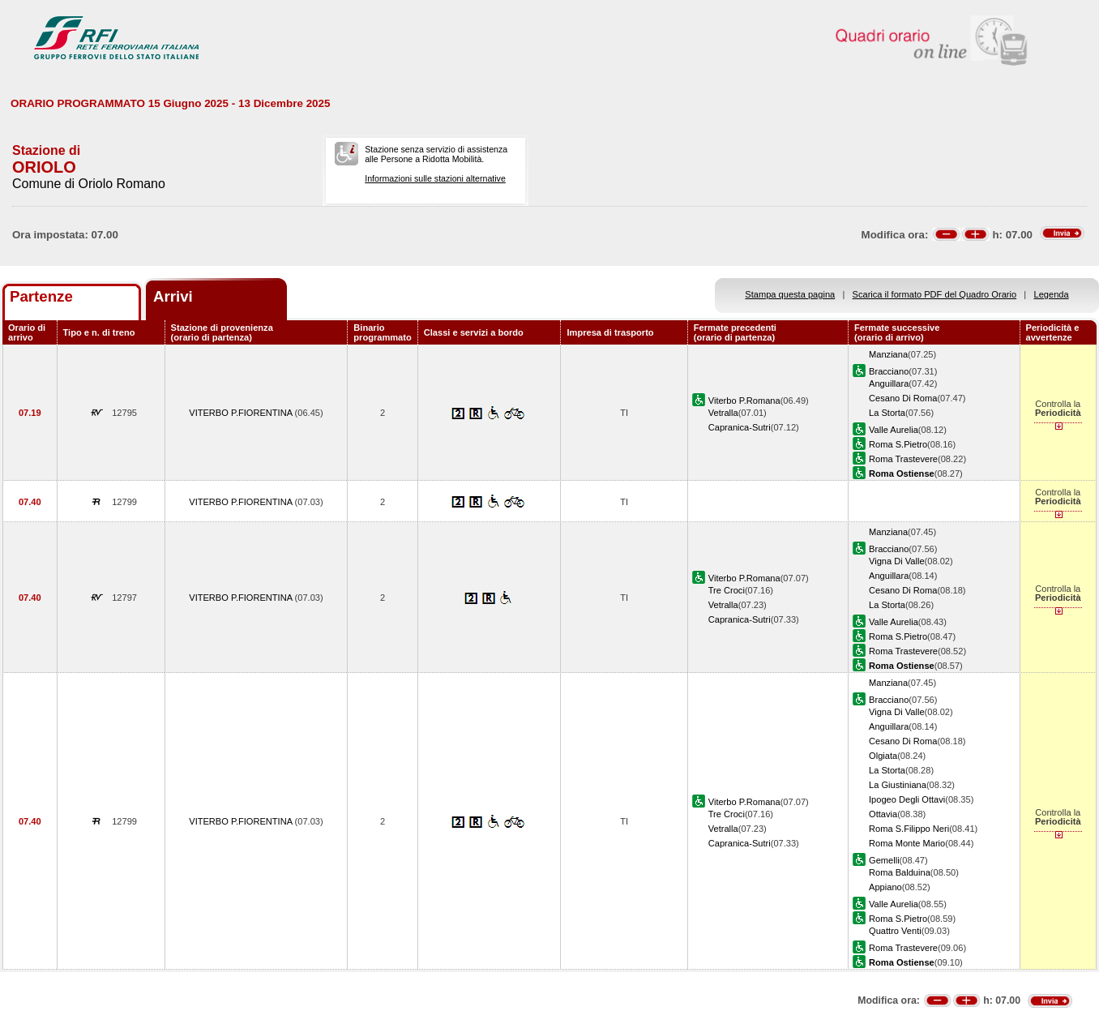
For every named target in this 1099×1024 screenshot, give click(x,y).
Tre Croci (726, 590)
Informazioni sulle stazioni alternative (435, 178)
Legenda (1051, 294)
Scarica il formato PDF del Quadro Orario (935, 294)
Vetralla (723, 413)
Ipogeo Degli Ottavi (907, 799)
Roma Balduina (899, 872)
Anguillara (889, 383)
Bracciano (889, 371)
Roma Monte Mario (907, 843)
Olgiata (883, 756)
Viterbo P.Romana (744, 400)
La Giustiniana (897, 785)
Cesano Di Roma (903, 398)
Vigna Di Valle (897, 561)
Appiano (885, 887)
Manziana (888, 354)
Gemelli (884, 860)
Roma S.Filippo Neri (909, 828)
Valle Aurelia (893, 430)
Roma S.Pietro (898, 444)
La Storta (887, 413)
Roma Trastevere (903, 459)
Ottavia (883, 814)
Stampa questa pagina (790, 294)
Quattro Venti (895, 931)
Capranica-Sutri (739, 427)
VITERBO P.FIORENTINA (241, 413)
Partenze (41, 296)
